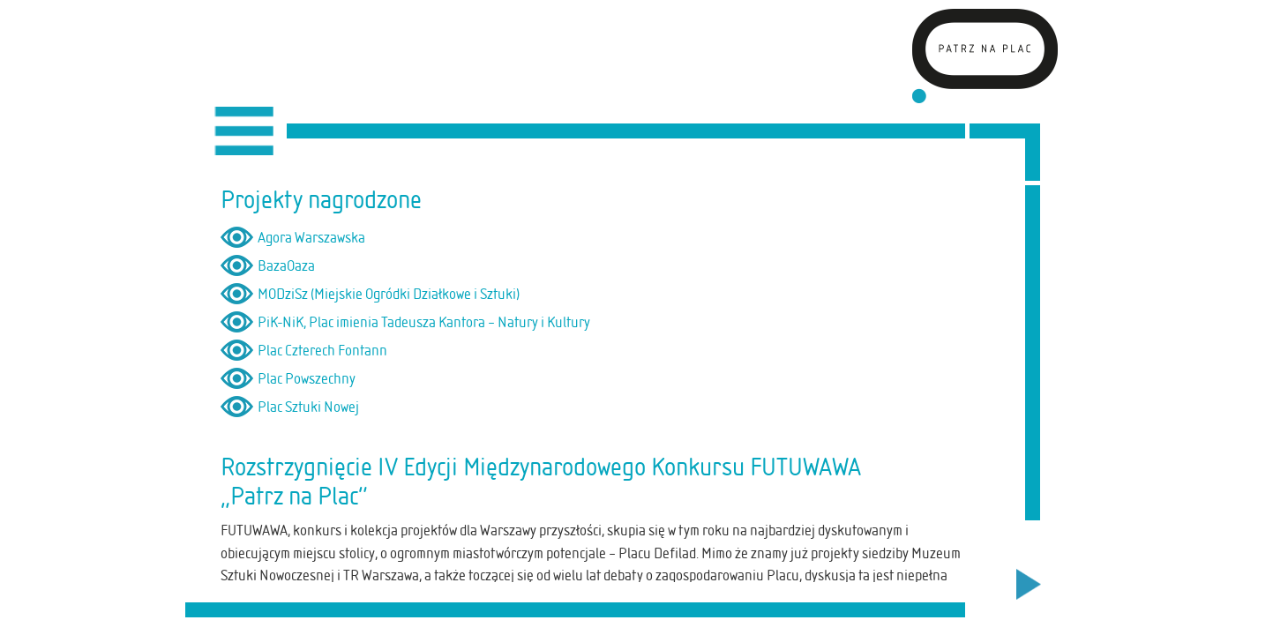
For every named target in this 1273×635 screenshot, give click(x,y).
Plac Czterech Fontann (322, 350)
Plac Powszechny (307, 378)
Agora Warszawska (311, 237)
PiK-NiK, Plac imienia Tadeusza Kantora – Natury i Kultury (424, 322)
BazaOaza (286, 265)
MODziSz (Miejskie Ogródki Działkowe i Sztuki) (389, 294)
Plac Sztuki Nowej (308, 406)
